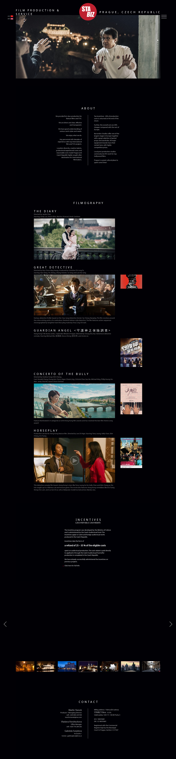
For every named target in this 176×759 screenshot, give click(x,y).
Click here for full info (72, 565)
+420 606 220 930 (75, 715)
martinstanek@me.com (73, 717)
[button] (157, 40)
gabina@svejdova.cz (74, 736)
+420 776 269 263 (75, 726)
